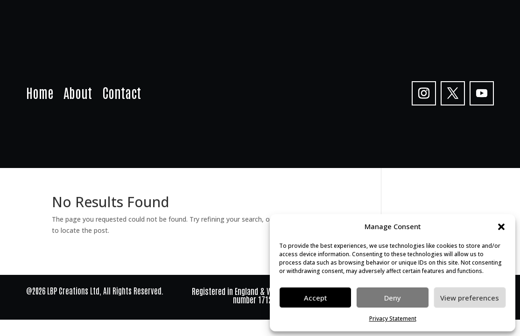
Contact (121, 94)
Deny (392, 297)
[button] (501, 226)
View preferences (469, 297)
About (77, 94)
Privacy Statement (392, 318)
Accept (315, 297)
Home (39, 94)
